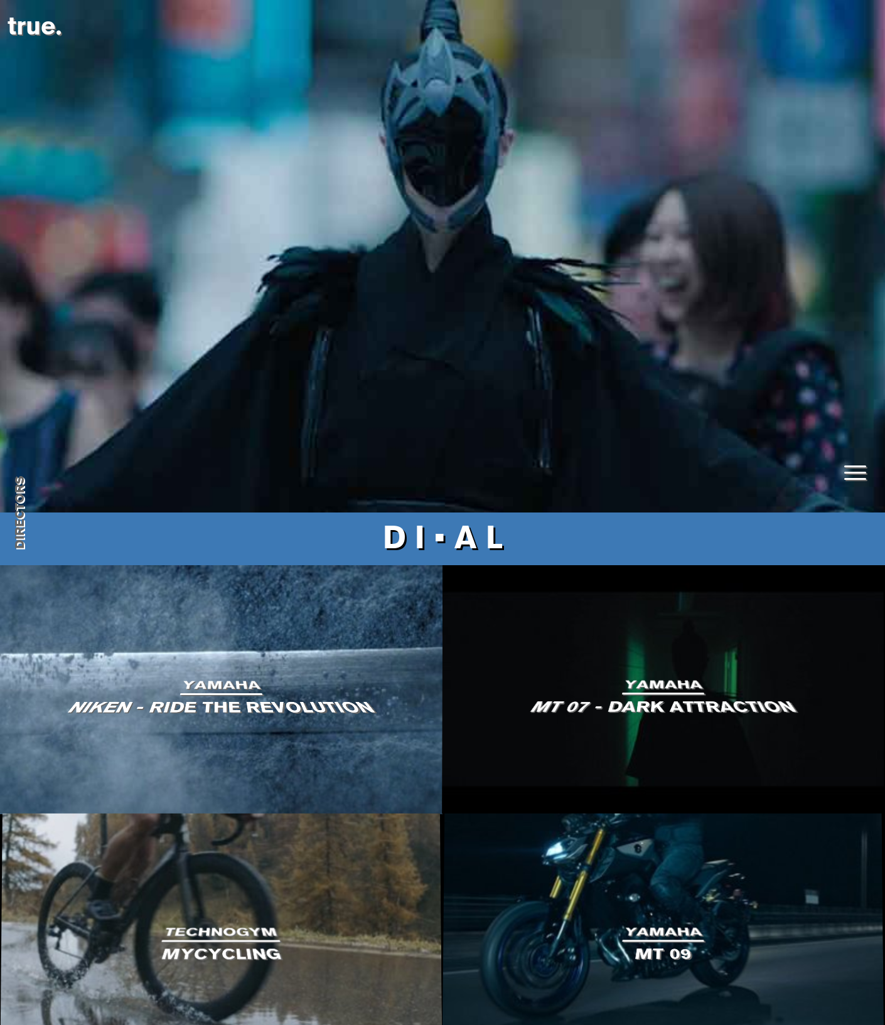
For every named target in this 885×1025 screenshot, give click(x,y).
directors (19, 513)
